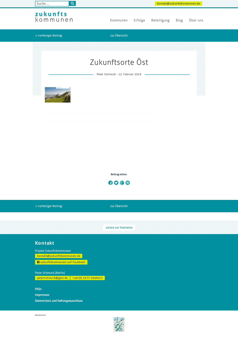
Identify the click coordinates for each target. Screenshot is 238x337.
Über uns (196, 20)
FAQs (38, 289)
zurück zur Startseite (119, 227)
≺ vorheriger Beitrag (48, 35)
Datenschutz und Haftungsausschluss (59, 300)
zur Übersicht (119, 35)
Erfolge (139, 20)
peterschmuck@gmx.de (52, 278)
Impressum (42, 295)
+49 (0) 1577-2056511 (87, 278)
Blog (179, 20)
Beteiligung (160, 20)
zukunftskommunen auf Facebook (61, 262)
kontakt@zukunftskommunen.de (178, 3)
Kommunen (119, 20)
